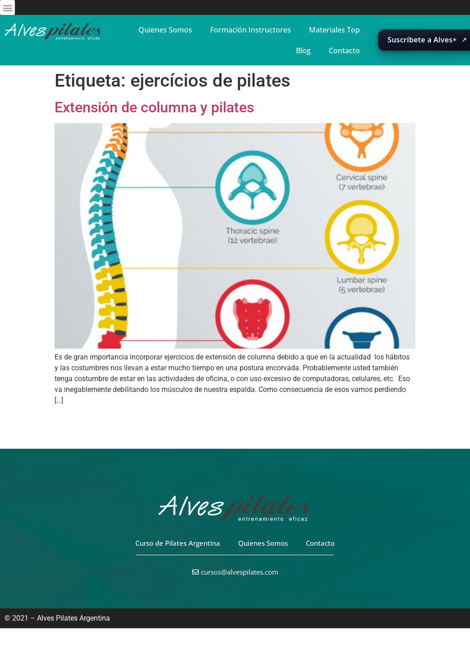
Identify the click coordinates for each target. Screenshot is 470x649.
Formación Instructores (250, 30)
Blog (303, 50)
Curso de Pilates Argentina (177, 543)
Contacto (344, 50)
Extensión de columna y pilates (154, 107)
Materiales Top (334, 30)
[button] (7, 7)
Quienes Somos (165, 30)
